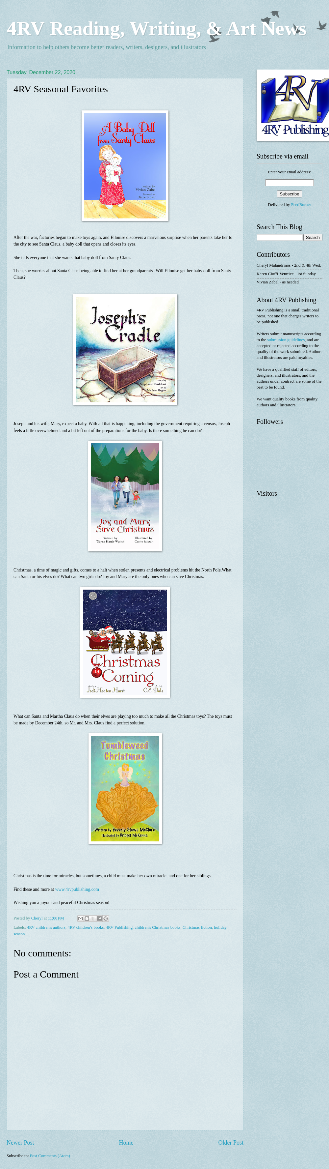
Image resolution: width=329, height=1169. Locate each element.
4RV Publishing (119, 927)
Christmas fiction (197, 927)
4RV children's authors (46, 927)
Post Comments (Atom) (50, 1156)
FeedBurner (301, 204)
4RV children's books (85, 927)
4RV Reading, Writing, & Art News (156, 28)
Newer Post (20, 1142)
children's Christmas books (158, 927)
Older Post (230, 1142)
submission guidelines (286, 339)
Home (126, 1142)
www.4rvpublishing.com (77, 889)
